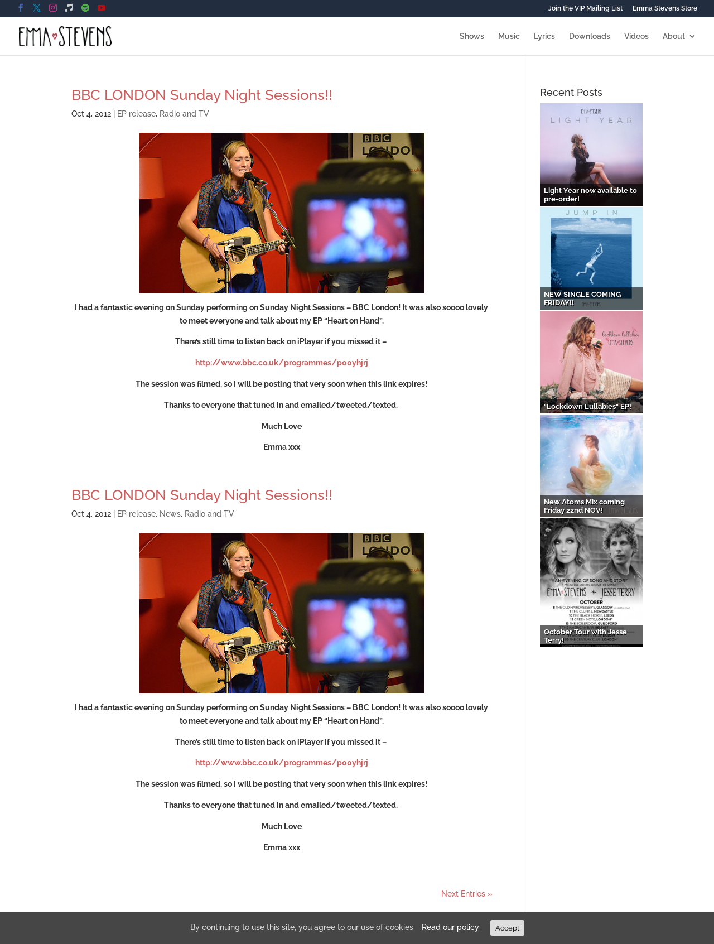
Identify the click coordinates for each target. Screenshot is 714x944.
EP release (136, 113)
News (170, 513)
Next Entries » (466, 893)
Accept (507, 927)
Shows (472, 36)
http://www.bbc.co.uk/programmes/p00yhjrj (281, 362)
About (674, 36)
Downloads (589, 36)
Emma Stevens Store (665, 8)
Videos (636, 36)
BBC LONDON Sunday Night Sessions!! (201, 94)
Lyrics (544, 36)
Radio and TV (184, 113)
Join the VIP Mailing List (585, 8)
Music (509, 36)
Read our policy (450, 927)
